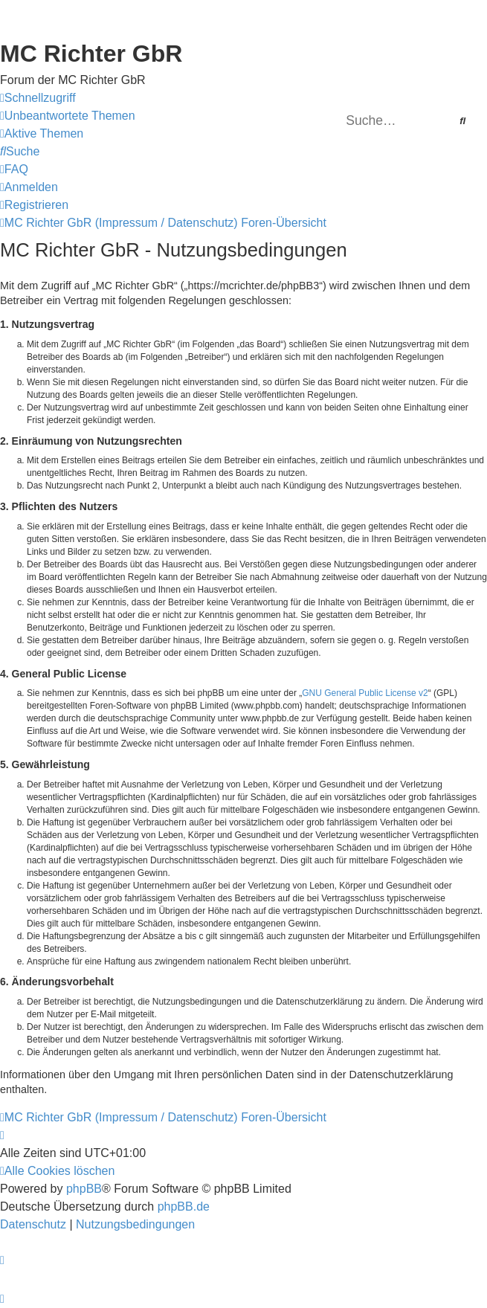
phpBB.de (184, 1206)
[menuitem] (67, 116)
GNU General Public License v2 (365, 693)
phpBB (84, 1188)
